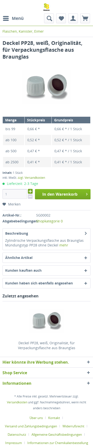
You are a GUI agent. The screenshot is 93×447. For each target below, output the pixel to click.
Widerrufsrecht (73, 426)
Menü (13, 17)
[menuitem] (13, 18)
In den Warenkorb (65, 193)
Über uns (36, 418)
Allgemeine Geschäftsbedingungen (56, 434)
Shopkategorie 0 (49, 221)
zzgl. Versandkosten (31, 178)
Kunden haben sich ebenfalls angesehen (39, 283)
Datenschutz (17, 434)
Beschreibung (16, 233)
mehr (63, 245)
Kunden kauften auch (23, 270)
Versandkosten (17, 402)
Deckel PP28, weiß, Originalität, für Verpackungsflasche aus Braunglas (46, 345)
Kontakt (54, 418)
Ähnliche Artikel (18, 257)
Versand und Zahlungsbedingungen (31, 426)
